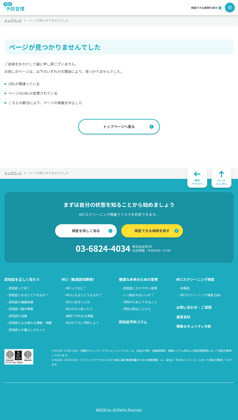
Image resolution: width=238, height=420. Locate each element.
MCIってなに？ (76, 288)
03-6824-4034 (123, 248)
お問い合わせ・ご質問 (194, 307)
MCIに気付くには (78, 302)
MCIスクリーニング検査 (195, 279)
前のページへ (197, 181)
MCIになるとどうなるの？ (84, 295)
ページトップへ (221, 182)
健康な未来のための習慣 (138, 279)
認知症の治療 (18, 316)
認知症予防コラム (133, 321)
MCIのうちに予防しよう (82, 322)
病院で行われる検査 (79, 316)
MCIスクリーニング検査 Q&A (200, 295)
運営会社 (183, 316)
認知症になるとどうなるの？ (29, 295)
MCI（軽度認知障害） (79, 279)
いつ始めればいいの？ (138, 295)
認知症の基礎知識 (21, 302)
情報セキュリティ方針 (193, 326)
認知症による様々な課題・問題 (30, 322)
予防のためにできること (140, 302)
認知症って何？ (19, 288)
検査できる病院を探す (204, 7)
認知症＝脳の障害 (21, 309)
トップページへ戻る (119, 126)
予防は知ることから (137, 309)
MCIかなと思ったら (79, 309)
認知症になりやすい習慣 (140, 288)
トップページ (13, 20)
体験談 (185, 288)
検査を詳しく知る (86, 230)
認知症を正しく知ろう (22, 279)
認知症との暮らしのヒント (27, 329)
